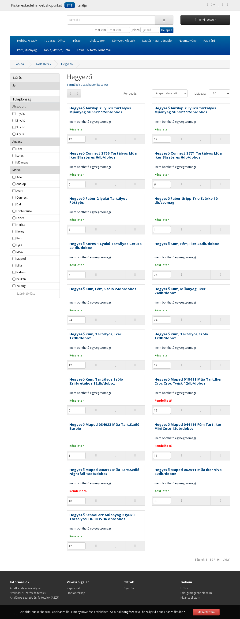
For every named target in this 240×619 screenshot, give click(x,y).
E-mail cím (99, 30)
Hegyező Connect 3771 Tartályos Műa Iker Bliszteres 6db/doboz (188, 155)
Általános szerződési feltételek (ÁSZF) (34, 598)
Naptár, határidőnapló (157, 41)
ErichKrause (24, 211)
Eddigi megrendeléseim (196, 593)
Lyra (19, 245)
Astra (19, 191)
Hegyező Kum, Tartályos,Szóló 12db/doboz (181, 336)
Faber (20, 218)
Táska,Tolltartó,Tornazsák (94, 50)
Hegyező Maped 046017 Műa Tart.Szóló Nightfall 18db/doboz (104, 471)
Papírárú (209, 41)
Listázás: (198, 94)
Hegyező (67, 64)
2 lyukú (21, 120)
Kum (19, 238)
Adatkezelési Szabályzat (25, 588)
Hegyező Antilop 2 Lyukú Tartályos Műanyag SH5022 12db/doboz (100, 110)
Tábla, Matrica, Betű (57, 50)
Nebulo (21, 272)
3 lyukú (21, 127)
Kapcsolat (73, 588)
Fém (19, 149)
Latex (19, 156)
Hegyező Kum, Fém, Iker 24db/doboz (186, 243)
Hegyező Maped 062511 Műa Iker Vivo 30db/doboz (188, 471)
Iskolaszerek (97, 41)
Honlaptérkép (76, 593)
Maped (21, 259)
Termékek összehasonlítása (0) (87, 85)
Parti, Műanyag (27, 50)
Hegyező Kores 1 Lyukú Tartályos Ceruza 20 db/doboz (105, 245)
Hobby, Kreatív (27, 41)
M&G (19, 252)
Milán (19, 265)
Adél (19, 177)
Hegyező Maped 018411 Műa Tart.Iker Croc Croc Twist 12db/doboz (188, 381)
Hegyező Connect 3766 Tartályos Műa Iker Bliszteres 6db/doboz (103, 155)
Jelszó (136, 30)
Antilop (21, 184)
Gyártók (129, 588)
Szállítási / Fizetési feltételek (28, 593)
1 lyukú (21, 114)
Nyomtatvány (187, 41)
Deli (19, 204)
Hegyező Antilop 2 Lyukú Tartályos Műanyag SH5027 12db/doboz (185, 110)
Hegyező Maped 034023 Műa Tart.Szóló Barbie (104, 426)
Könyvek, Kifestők (123, 41)
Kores (20, 232)
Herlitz (20, 225)
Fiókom (185, 588)
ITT (70, 5)
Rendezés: (130, 94)
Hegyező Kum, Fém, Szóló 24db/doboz (102, 288)
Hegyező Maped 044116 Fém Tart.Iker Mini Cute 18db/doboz (187, 426)
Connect (21, 198)
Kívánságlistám (190, 598)
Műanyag (22, 162)
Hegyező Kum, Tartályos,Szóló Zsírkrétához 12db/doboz (96, 381)
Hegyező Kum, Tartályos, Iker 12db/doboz (95, 336)
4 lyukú (21, 134)
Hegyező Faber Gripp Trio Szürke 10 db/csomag (186, 200)
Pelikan (21, 279)
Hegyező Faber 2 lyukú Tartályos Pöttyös (98, 200)
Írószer (77, 41)
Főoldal (20, 64)
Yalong (21, 286)
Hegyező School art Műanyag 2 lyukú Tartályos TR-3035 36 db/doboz (102, 516)
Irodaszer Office (54, 41)
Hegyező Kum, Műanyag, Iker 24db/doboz (180, 290)
